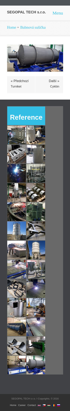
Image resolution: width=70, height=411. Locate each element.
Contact (31, 405)
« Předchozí (20, 81)
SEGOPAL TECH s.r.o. (26, 12)
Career (22, 405)
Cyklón (54, 86)
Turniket (16, 86)
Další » (54, 81)
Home (11, 27)
